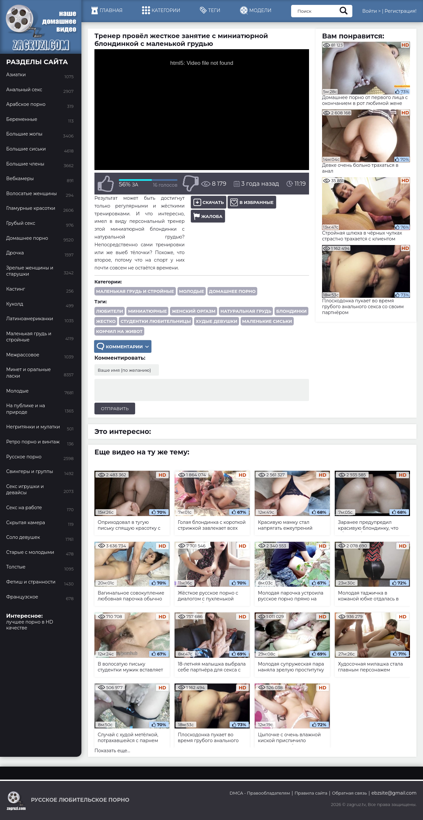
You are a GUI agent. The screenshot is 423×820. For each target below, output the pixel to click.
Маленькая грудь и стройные (135, 291)
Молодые (191, 291)
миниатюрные (147, 311)
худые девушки (216, 321)
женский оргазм (193, 311)
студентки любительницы (155, 321)
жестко (106, 321)
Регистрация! (400, 11)
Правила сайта (311, 793)
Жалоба (207, 216)
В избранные (252, 202)
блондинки (291, 311)
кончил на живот (119, 331)
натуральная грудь (245, 311)
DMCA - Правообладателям (260, 793)
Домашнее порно (232, 291)
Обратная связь (349, 793)
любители (109, 311)
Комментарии (123, 346)
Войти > (371, 11)
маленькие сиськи (267, 321)
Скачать (208, 202)
